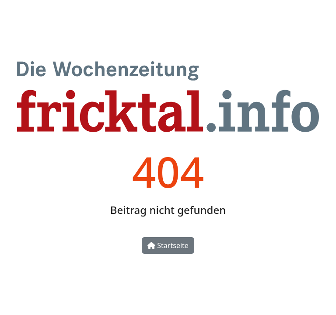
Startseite (168, 245)
